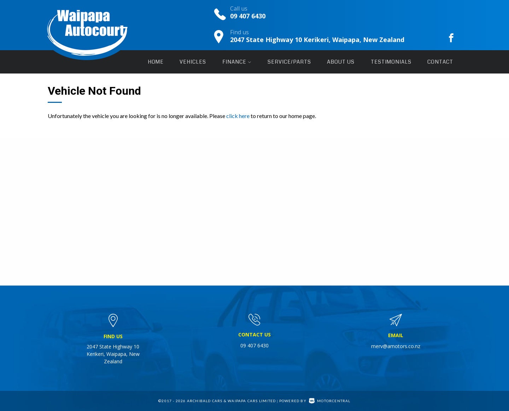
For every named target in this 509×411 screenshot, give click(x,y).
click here (238, 115)
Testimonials (391, 62)
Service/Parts (289, 62)
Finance (236, 62)
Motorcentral (330, 401)
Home (156, 62)
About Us (341, 62)
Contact (440, 62)
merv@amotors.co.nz (395, 346)
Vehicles (193, 62)
